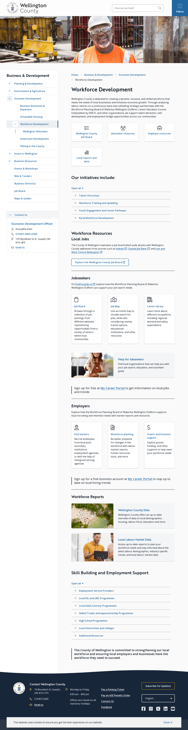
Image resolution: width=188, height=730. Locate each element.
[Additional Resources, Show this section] (121, 635)
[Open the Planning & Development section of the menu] (9, 83)
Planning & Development (28, 83)
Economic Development (27, 98)
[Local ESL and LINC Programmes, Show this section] (121, 598)
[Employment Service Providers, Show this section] (121, 590)
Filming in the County (32, 146)
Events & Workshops (26, 168)
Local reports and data (87, 159)
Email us (38, 704)
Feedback (106, 707)
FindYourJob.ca (83, 284)
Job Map (115, 306)
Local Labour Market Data (134, 539)
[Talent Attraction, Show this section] (121, 195)
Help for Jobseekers (131, 359)
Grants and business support (159, 436)
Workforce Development (34, 124)
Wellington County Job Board (86, 135)
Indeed (120, 248)
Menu (180, 11)
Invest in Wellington (25, 153)
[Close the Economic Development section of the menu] (9, 98)
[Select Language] (158, 698)
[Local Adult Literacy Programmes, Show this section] (121, 605)
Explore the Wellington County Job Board (98, 262)
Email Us (20, 247)
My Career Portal (112, 388)
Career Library (155, 306)
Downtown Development (34, 138)
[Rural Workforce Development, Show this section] (121, 218)
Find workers (81, 434)
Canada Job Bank (137, 248)
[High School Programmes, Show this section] (121, 620)
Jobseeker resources (123, 133)
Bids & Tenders (23, 176)
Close (166, 722)
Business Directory (25, 183)
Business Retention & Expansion (32, 107)
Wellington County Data (134, 510)
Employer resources (159, 133)
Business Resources (25, 161)
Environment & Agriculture (29, 91)
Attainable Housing (31, 116)
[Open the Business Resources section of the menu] (9, 161)
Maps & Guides (22, 198)
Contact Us (107, 701)
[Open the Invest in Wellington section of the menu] (9, 153)
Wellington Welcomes (35, 131)
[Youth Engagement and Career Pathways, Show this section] (121, 210)
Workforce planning (122, 434)
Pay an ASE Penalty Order (115, 695)
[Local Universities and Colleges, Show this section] (121, 628)
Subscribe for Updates (158, 686)
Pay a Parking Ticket (112, 689)
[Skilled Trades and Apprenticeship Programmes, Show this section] (121, 613)
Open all (76, 188)
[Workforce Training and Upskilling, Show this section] (121, 203)
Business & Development (98, 74)
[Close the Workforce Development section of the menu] (15, 124)
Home (74, 74)
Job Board (19, 191)
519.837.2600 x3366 (26, 234)
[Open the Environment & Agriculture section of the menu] (9, 91)
